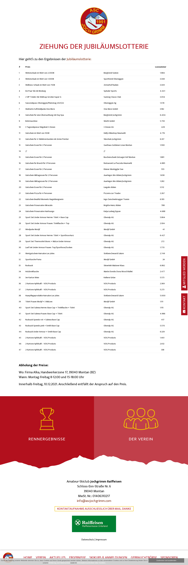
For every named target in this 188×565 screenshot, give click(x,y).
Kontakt (184, 304)
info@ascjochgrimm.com (94, 501)
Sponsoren (169, 558)
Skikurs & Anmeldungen (108, 558)
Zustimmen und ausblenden (166, 560)
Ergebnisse (77, 558)
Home (28, 558)
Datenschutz (87, 540)
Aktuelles (57, 558)
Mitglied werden (184, 273)
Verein (41, 558)
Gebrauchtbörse (144, 558)
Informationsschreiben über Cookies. (91, 563)
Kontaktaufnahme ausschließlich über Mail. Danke (94, 509)
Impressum (101, 540)
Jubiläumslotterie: (79, 59)
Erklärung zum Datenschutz (59, 563)
